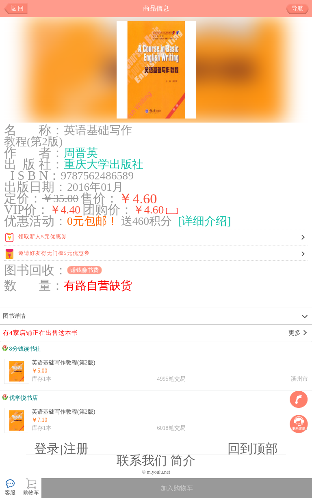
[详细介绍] (204, 221)
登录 (46, 449)
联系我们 (142, 461)
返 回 (17, 8)
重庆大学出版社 (103, 164)
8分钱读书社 (21, 349)
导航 (300, 8)
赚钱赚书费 (84, 270)
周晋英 (81, 153)
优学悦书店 (20, 398)
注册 (76, 449)
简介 (182, 461)
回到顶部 (253, 449)
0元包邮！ (92, 221)
